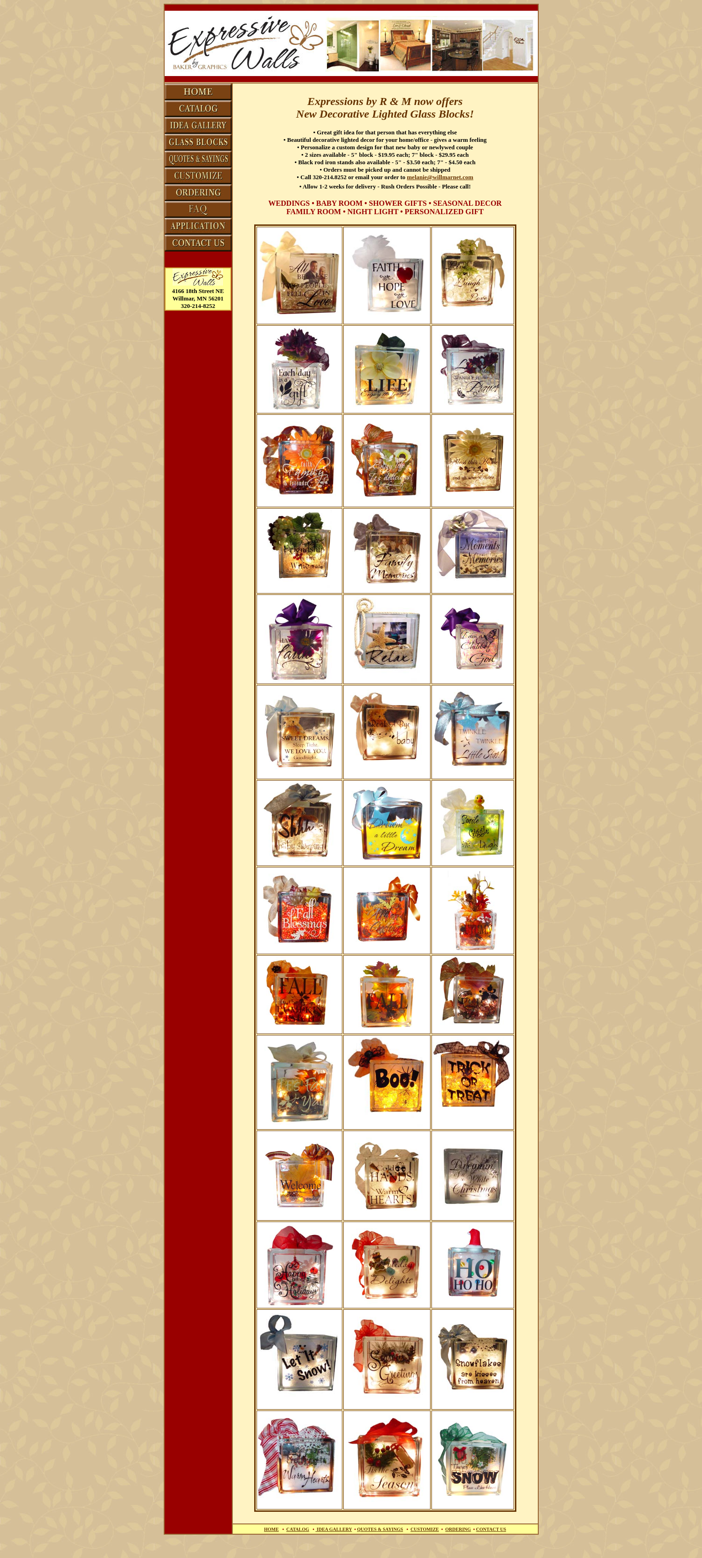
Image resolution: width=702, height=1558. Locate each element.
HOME (271, 1529)
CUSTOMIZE (424, 1529)
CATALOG (297, 1529)
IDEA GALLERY (333, 1529)
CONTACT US (491, 1529)
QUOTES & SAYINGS (380, 1529)
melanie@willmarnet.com (440, 177)
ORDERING (458, 1529)
